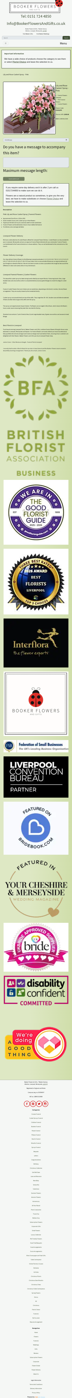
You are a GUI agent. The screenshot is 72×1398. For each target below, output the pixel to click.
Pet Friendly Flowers (36, 1239)
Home (36, 1332)
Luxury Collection (36, 1235)
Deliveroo (36, 1268)
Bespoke (36, 1151)
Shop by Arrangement (36, 1322)
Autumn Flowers (36, 1197)
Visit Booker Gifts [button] (28, 34)
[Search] (32, 38)
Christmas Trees (36, 1284)
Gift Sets (36, 1272)
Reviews (36, 1353)
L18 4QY (45, 31)
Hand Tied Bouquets (36, 1243)
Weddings (36, 1345)
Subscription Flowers (36, 1222)
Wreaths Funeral (36, 1143)
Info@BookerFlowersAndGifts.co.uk (36, 23)
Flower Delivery (36, 1370)
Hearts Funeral (36, 1139)
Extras (36, 1297)
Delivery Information (36, 1388)
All (36, 1301)
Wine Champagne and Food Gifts (36, 1255)
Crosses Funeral (36, 1114)
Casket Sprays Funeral (36, 1118)
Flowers (36, 1336)
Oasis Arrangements (36, 1251)
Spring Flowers (36, 1293)
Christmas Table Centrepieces (36, 1289)
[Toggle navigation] (5, 43)
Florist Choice (19, 62)
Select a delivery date (62, 119)
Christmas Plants (36, 1276)
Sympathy (36, 1185)
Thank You (36, 1214)
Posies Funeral (36, 1131)
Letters (36, 1156)
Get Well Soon (36, 1172)
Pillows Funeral (36, 1135)
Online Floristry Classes (36, 1264)
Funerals (36, 1314)
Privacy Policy (36, 1393)
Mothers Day (36, 1218)
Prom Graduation (36, 1210)
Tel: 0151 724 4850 (36, 16)
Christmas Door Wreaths (36, 1280)
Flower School (36, 1366)
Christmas (36, 1305)
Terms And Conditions (36, 1384)
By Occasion (36, 1318)
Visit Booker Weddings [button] (42, 34)
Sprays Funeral (36, 1147)
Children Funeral (36, 1122)
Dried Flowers (36, 1230)
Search (66, 38)
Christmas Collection (36, 1168)
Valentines (36, 1189)
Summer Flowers (36, 1193)
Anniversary (36, 1201)
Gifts (36, 1349)
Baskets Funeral (36, 1126)
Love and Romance (36, 1176)
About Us (36, 1374)
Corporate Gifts (36, 1226)
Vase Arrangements (36, 1247)
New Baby (36, 1180)
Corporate (36, 1361)
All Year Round (36, 1205)
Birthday (36, 1164)
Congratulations (36, 1160)
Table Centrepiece (36, 1259)
